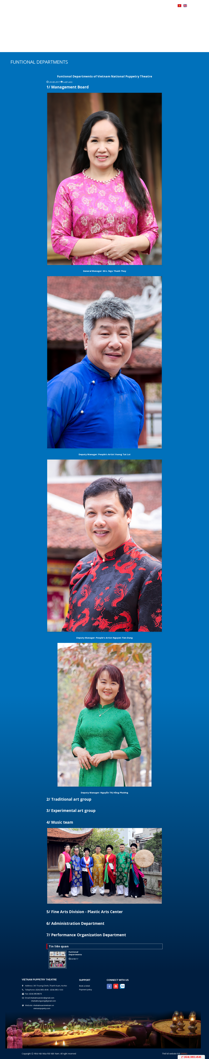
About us (41, 48)
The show (59, 48)
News (109, 48)
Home (26, 48)
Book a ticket (84, 986)
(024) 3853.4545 (191, 1057)
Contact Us (126, 48)
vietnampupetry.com (41, 1008)
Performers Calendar (86, 48)
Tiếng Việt (179, 5)
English (185, 5)
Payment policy (85, 990)
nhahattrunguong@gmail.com (43, 1001)
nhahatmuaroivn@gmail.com (42, 998)
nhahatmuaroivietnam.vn (43, 1005)
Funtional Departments (75, 953)
